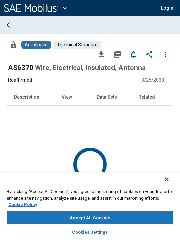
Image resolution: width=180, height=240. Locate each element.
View (67, 97)
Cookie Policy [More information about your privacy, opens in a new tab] (22, 204)
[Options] (165, 54)
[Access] (13, 44)
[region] (90, 208)
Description (26, 97)
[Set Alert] (133, 54)
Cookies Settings (90, 232)
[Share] (149, 54)
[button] (167, 8)
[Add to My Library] (117, 54)
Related (146, 97)
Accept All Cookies (90, 217)
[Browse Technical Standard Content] (77, 45)
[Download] (101, 54)
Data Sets (107, 97)
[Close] (171, 184)
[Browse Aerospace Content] (36, 45)
